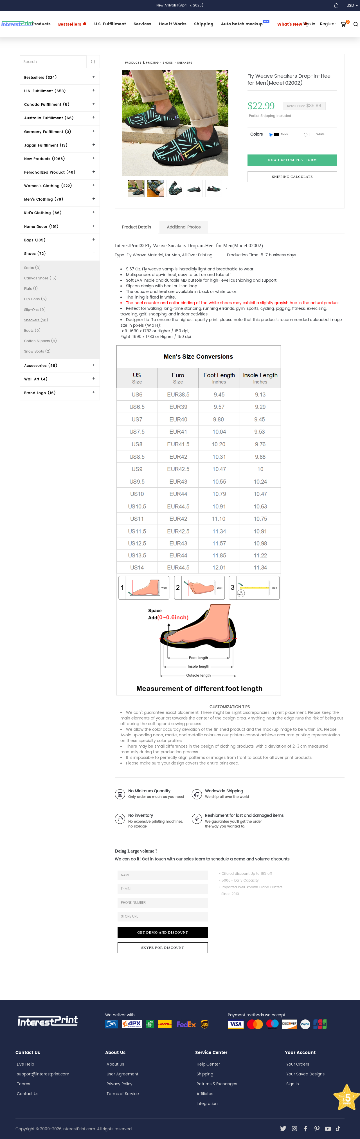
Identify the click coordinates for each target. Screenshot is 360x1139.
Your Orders (297, 1064)
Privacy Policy (119, 1084)
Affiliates (205, 1094)
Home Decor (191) (41, 227)
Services (142, 24)
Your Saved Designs (305, 1074)
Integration (207, 1103)
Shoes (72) (35, 254)
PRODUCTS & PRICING (142, 63)
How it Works (172, 24)
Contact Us (27, 1094)
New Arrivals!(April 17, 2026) (180, 5)
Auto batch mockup (245, 23)
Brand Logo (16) (40, 393)
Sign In (292, 1084)
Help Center (208, 1064)
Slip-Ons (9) (35, 310)
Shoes (168, 63)
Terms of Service (123, 1094)
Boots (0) (32, 330)
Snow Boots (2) (37, 351)
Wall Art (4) (36, 379)
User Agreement (122, 1074)
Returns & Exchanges (217, 1084)
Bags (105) (35, 240)
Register (328, 24)
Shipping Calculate (292, 177)
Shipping (203, 24)
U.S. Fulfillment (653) (45, 91)
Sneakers (184, 63)
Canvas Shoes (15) (40, 278)
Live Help (25, 1064)
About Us (115, 1064)
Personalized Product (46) (50, 172)
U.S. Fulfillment (110, 24)
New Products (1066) (44, 159)
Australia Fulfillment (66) (49, 118)
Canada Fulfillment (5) (47, 104)
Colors (256, 134)
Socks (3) (32, 268)
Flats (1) (31, 289)
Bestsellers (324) (40, 77)
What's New (292, 24)
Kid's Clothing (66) (43, 213)
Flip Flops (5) (35, 299)
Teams (23, 1084)
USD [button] (352, 5)
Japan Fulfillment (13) (46, 145)
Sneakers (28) (36, 320)
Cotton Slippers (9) (40, 341)
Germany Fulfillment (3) (47, 132)
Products (41, 24)
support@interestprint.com (43, 1074)
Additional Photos (184, 227)
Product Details (136, 227)
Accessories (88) (41, 366)
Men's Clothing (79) (44, 199)
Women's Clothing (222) (48, 186)
